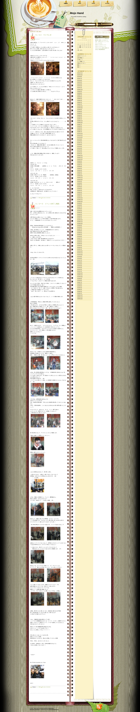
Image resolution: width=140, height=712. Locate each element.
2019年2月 (79, 117)
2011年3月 (79, 267)
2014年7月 (79, 207)
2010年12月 (79, 273)
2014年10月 (79, 201)
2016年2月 (79, 172)
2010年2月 (79, 291)
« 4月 (78, 50)
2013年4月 (79, 234)
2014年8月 (79, 205)
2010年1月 (79, 293)
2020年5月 (79, 96)
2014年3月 (79, 214)
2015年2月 (79, 194)
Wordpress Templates (34, 709)
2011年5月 (79, 263)
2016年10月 (79, 159)
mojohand (37, 39)
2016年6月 (79, 166)
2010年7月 (79, 282)
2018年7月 (79, 124)
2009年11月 (79, 297)
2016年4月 (79, 170)
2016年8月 (79, 162)
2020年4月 (79, 98)
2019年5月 (79, 113)
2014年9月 (79, 203)
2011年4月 (79, 265)
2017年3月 (79, 150)
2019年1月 (79, 118)
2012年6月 (79, 240)
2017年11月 (79, 135)
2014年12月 (79, 197)
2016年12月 (79, 155)
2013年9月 (79, 225)
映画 (78, 65)
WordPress (51, 708)
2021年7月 (79, 78)
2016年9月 (79, 161)
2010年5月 (79, 285)
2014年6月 (79, 208)
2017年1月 (79, 153)
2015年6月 (79, 186)
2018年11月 (79, 120)
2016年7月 (79, 164)
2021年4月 (79, 84)
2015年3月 (79, 192)
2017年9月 (79, 139)
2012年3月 (79, 245)
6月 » (81, 50)
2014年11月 (79, 199)
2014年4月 (79, 212)
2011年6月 (79, 262)
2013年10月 (79, 223)
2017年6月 (79, 144)
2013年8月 (79, 227)
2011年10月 (79, 254)
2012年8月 (79, 236)
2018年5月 (79, 126)
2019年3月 (79, 115)
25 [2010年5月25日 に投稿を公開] (80, 47)
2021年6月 (79, 80)
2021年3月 (79, 85)
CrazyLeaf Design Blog (53, 709)
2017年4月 (79, 148)
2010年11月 (79, 274)
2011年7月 (79, 260)
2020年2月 (79, 102)
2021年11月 (79, 73)
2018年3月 (79, 128)
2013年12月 (79, 219)
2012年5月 (79, 241)
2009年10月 (79, 298)
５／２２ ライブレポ (43, 35)
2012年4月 (79, 243)
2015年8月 (79, 183)
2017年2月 (79, 152)
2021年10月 (79, 74)
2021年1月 (79, 87)
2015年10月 (79, 179)
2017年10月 (79, 137)
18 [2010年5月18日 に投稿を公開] (80, 45)
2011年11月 (79, 252)
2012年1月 (79, 249)
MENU (79, 3)
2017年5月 (79, 146)
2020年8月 (79, 93)
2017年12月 (79, 133)
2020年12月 (79, 89)
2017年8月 (79, 140)
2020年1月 (79, 104)
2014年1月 (79, 218)
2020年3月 (79, 100)
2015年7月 (79, 184)
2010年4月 (79, 287)
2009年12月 (79, 295)
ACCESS (107, 3)
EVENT (93, 3)
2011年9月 (79, 256)
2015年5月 (79, 188)
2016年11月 (79, 157)
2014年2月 (79, 216)
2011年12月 (79, 251)
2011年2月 (79, 269)
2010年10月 (79, 276)
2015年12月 (79, 175)
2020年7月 (79, 95)
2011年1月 (79, 271)
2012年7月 (79, 238)
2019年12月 (79, 106)
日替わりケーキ (80, 63)
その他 (78, 59)
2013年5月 (79, 232)
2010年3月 (79, 289)
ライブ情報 (38, 197)
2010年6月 (79, 284)
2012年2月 (79, 247)
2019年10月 (79, 107)
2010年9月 (79, 278)
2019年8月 (79, 111)
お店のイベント (80, 55)
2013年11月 (79, 221)
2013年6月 (79, 230)
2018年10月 (79, 122)
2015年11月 (79, 177)
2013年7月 (79, 229)
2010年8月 (79, 280)
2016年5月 (79, 168)
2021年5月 (79, 82)
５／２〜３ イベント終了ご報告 (47, 204)
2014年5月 (79, 210)
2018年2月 (79, 129)
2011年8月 (79, 258)
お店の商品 (79, 57)
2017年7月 (79, 142)
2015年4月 (79, 190)
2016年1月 (79, 174)
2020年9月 (79, 91)
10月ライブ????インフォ (100, 44)
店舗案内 (66, 3)
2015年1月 (79, 196)
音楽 (78, 66)
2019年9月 (79, 109)
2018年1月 (79, 131)
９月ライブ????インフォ (100, 46)
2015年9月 (79, 181)
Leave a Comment (46, 197)
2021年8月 (79, 76)
